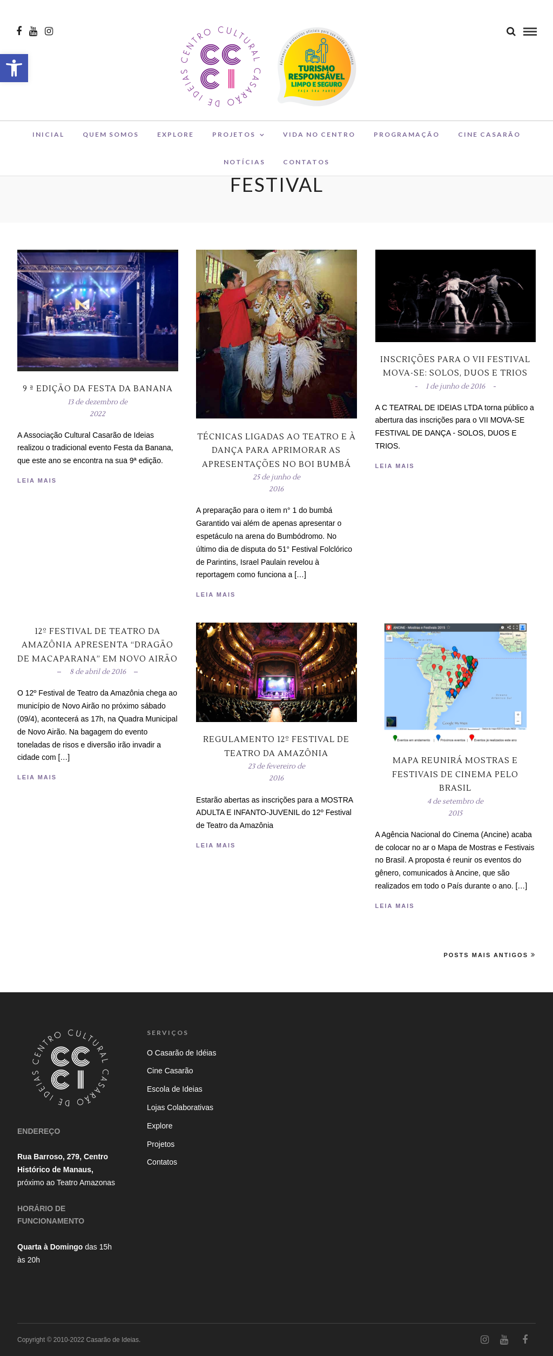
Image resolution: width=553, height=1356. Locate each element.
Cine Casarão (489, 137)
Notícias (244, 164)
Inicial (48, 137)
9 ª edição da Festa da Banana (98, 389)
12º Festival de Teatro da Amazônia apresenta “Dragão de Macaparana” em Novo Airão (97, 645)
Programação (407, 137)
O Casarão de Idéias (181, 1052)
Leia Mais (37, 480)
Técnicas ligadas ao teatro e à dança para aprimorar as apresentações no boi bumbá (276, 451)
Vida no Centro (319, 137)
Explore (175, 137)
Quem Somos (111, 137)
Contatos (306, 164)
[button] (14, 68)
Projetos (233, 137)
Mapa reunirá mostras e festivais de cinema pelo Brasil (455, 774)
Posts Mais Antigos (489, 954)
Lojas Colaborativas (180, 1107)
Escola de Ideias (175, 1089)
